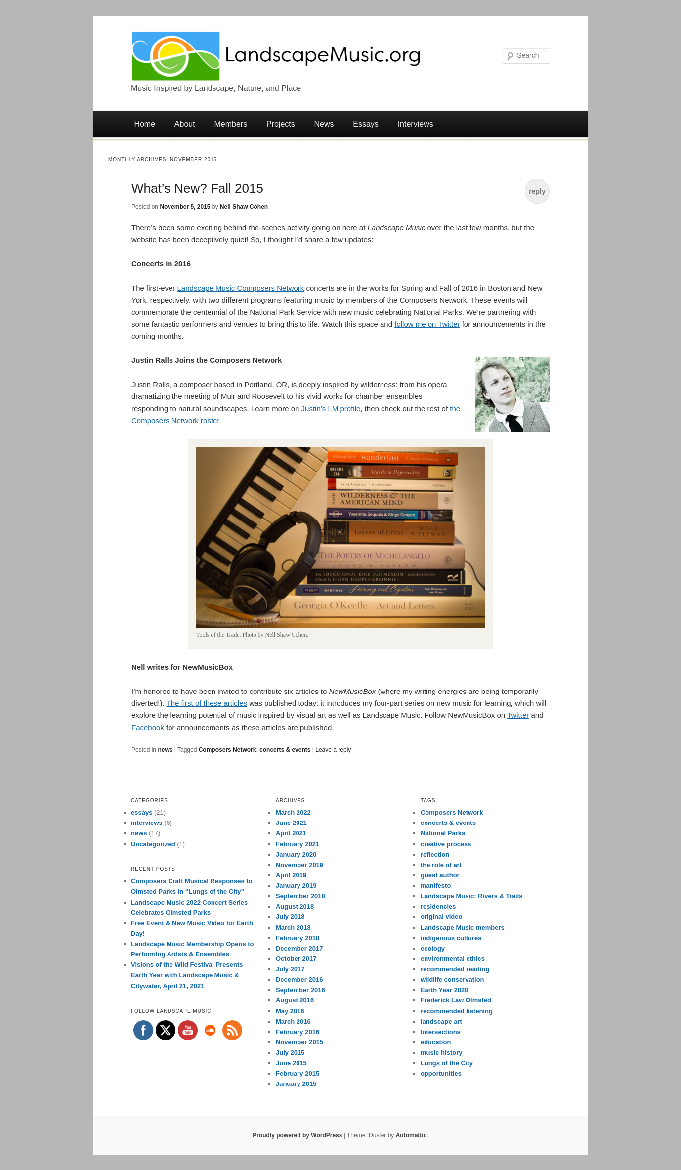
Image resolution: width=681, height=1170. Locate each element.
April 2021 (291, 833)
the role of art (441, 864)
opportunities (441, 1073)
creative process (446, 844)
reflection (435, 854)
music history (442, 1052)
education (436, 1042)
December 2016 (299, 979)
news (165, 749)
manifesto (436, 885)
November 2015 (299, 1042)
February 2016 (297, 1032)
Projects (280, 124)
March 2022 (293, 812)
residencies (438, 906)
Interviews (415, 124)
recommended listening (457, 1011)
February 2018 (297, 938)
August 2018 (295, 906)
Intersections (441, 1032)
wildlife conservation (452, 979)
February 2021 (297, 844)
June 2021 (291, 822)
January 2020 (296, 854)
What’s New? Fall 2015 (197, 188)
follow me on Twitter (427, 324)
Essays (366, 124)
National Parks (443, 833)
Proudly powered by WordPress (297, 1135)
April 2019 (291, 875)
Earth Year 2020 (444, 990)
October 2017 (296, 958)
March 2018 (293, 927)
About (184, 124)
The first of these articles (207, 703)
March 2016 (293, 1021)
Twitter (518, 715)
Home (144, 124)
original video (442, 916)
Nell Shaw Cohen (244, 206)
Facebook (147, 727)
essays (141, 812)
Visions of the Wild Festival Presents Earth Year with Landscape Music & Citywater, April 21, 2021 (187, 975)
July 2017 (290, 969)
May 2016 (290, 1011)
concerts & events (284, 749)
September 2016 (300, 990)
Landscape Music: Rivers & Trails (472, 896)
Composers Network (227, 749)
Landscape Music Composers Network (240, 288)
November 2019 (299, 864)
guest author (440, 875)
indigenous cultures (451, 938)
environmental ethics (453, 958)
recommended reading (455, 969)
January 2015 (296, 1083)
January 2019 (296, 885)
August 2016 (295, 1000)
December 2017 (299, 948)
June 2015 (291, 1063)
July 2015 (290, 1052)
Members (230, 124)
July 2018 (290, 916)
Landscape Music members (463, 927)
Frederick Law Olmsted (456, 1000)
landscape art (441, 1021)
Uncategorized (153, 844)
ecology (433, 948)
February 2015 (297, 1073)
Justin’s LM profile (331, 408)
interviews (147, 822)
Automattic (411, 1135)
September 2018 (300, 896)
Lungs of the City (447, 1063)
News (324, 124)
